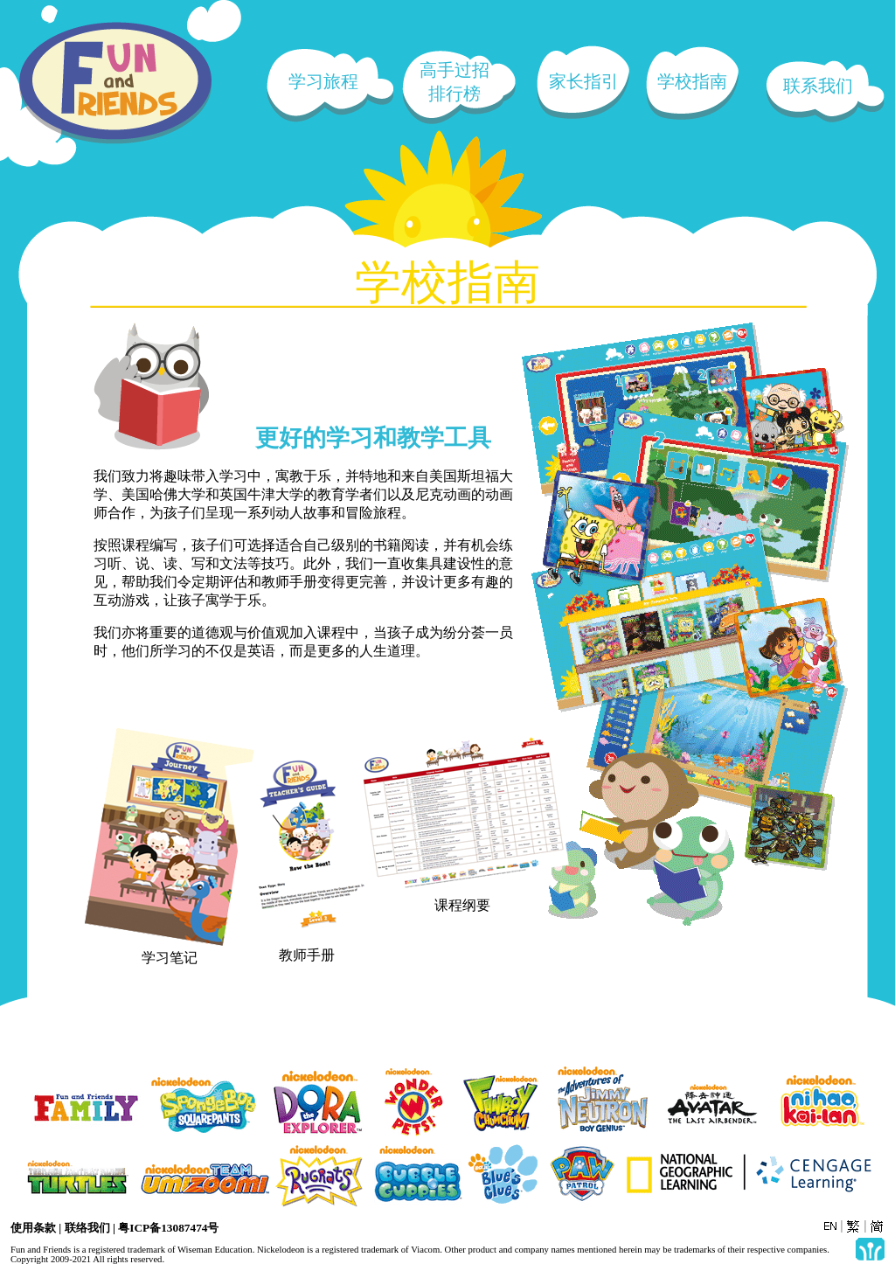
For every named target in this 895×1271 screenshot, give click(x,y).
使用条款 (33, 1227)
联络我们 (87, 1227)
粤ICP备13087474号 (168, 1227)
